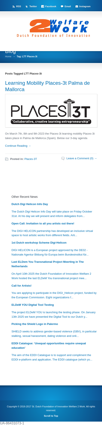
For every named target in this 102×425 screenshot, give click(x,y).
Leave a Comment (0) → (82, 158)
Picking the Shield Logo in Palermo (35, 324)
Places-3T (30, 159)
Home (8, 56)
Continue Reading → (18, 145)
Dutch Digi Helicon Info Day (30, 204)
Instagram (85, 6)
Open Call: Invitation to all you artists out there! (43, 223)
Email (68, 6)
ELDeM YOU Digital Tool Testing (33, 304)
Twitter (33, 6)
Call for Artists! (21, 285)
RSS (18, 6)
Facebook (50, 6)
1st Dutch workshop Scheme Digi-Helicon (39, 242)
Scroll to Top (51, 416)
